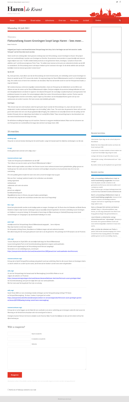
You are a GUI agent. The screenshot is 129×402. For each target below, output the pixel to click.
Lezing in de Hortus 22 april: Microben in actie (104, 156)
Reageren (15, 375)
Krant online (36, 20)
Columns (22, 20)
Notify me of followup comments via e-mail (22, 390)
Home (12, 20)
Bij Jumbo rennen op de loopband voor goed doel (106, 165)
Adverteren (49, 20)
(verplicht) (25, 334)
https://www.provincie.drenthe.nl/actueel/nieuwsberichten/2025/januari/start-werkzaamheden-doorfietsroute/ (43, 251)
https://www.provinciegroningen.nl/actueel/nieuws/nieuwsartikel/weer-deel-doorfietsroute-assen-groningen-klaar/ (44, 278)
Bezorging (74, 20)
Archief (86, 20)
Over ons (62, 20)
